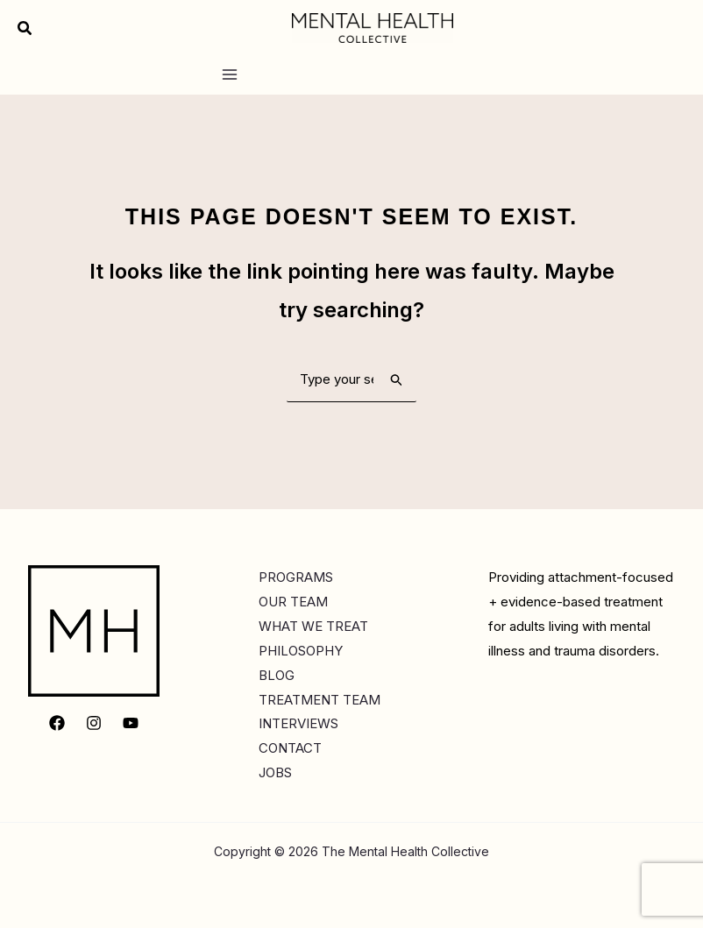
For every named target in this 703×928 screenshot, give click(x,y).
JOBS (275, 772)
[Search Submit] (397, 379)
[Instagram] (94, 723)
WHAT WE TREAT (313, 626)
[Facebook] (57, 723)
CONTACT (290, 748)
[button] (25, 28)
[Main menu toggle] (229, 75)
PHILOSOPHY (301, 650)
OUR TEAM (293, 601)
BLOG (277, 675)
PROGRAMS (296, 577)
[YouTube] (130, 723)
